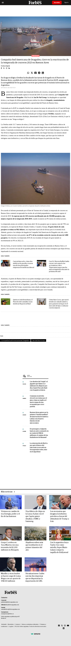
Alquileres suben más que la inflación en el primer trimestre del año (34, 546)
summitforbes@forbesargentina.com (10, 609)
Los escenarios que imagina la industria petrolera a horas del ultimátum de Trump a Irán (59, 516)
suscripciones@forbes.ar (7, 613)
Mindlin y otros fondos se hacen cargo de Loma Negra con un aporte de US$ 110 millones (11, 577)
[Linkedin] (63, 628)
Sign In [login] (66, 2)
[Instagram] (65, 625)
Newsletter (11, 624)
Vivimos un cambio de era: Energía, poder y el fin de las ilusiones (10, 513)
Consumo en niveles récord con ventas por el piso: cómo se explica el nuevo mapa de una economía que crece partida (38, 401)
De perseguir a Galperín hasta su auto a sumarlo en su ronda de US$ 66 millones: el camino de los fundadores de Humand (39, 433)
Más (37, 376)
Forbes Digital (5, 66)
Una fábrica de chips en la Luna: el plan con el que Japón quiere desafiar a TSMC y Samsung (35, 516)
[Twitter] (62, 625)
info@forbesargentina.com (12, 604)
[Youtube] (68, 625)
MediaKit (3, 624)
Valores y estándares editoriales (30, 624)
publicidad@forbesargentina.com (9, 602)
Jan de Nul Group (38, 340)
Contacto (17, 624)
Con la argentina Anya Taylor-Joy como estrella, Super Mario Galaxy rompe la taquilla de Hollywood (59, 547)
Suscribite (57, 2)
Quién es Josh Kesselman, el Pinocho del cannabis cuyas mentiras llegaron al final (23, 302)
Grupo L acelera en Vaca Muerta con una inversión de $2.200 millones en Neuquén (10, 546)
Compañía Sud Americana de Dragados (15, 340)
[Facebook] (59, 625)
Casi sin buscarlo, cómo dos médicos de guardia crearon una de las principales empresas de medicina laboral (23, 264)
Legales (11, 626)
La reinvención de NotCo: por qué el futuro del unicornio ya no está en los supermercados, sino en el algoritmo (39, 448)
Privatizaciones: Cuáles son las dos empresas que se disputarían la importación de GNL (35, 577)
